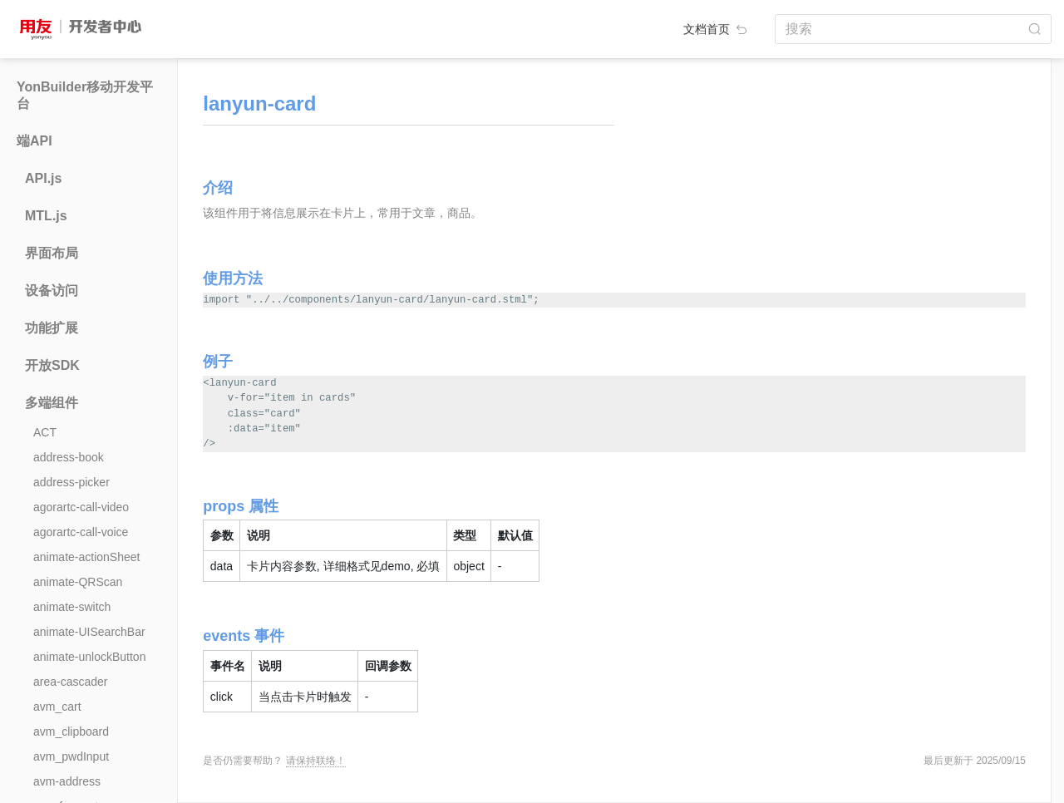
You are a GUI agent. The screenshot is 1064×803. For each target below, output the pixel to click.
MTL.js (46, 216)
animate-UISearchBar (89, 631)
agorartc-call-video (81, 507)
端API (34, 141)
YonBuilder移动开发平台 (85, 95)
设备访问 (51, 290)
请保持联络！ (316, 760)
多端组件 (51, 403)
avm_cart (57, 706)
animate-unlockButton (89, 656)
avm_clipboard (71, 731)
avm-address (67, 781)
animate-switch (72, 606)
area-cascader (70, 681)
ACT (45, 432)
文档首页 (716, 29)
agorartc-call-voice (80, 532)
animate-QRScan (77, 582)
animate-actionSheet (86, 557)
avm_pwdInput (71, 756)
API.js (43, 178)
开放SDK (52, 365)
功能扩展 (51, 328)
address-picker (71, 482)
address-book (68, 457)
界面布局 (51, 253)
